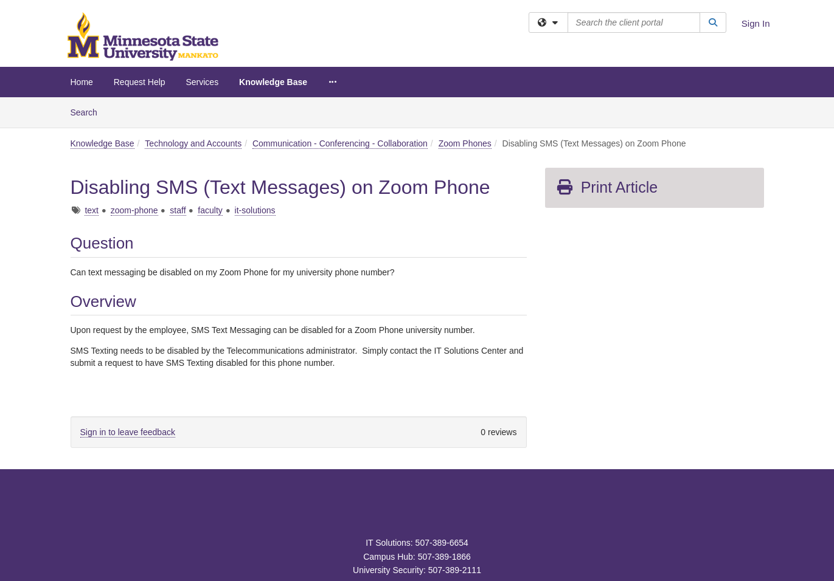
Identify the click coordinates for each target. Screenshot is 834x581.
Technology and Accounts (193, 143)
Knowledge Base (273, 82)
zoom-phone (134, 210)
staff (178, 210)
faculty (210, 210)
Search (88, 111)
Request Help (139, 82)
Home (82, 82)
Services (202, 82)
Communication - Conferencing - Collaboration (340, 143)
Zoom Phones (465, 143)
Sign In (756, 23)
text (92, 210)
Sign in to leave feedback (127, 432)
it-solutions (255, 210)
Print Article (606, 187)
